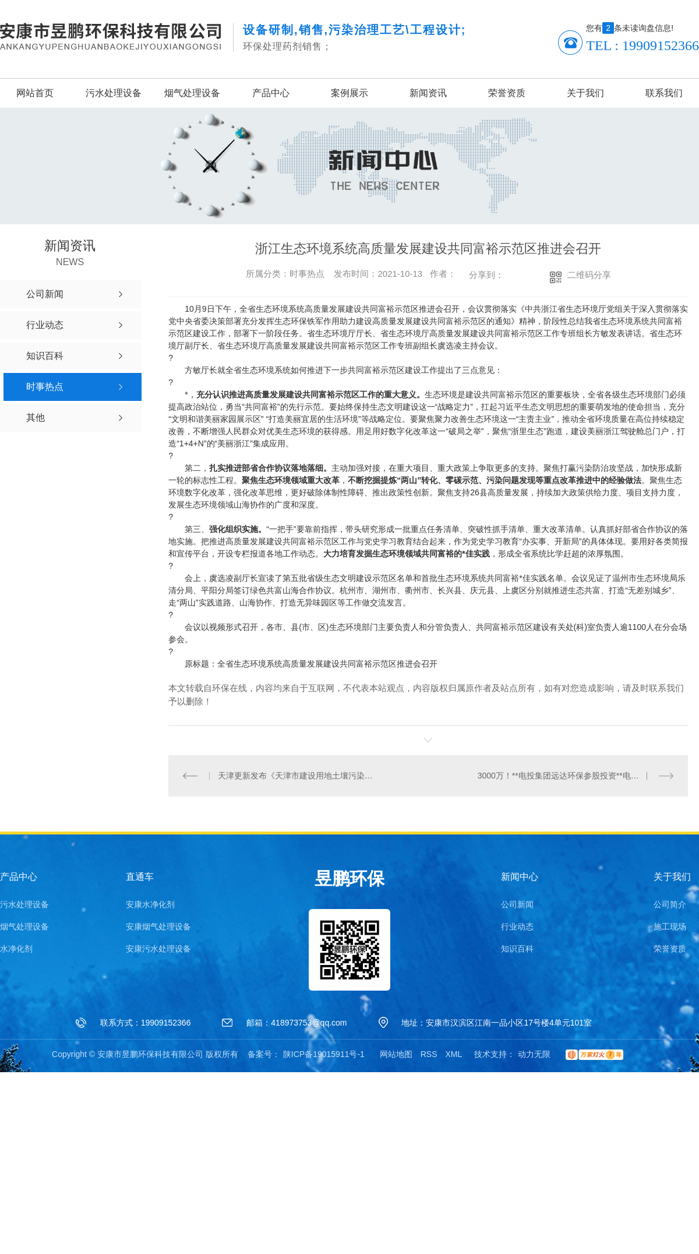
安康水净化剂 (150, 904)
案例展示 (349, 93)
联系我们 (664, 93)
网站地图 (396, 1054)
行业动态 (517, 926)
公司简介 (670, 904)
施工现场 (670, 926)
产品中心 (271, 93)
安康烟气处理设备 (158, 926)
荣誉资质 (506, 93)
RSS (429, 1054)
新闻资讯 (428, 93)
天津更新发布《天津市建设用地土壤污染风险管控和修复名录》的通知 (298, 775)
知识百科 (517, 948)
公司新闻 (517, 904)
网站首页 (35, 93)
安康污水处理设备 (158, 948)
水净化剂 (16, 948)
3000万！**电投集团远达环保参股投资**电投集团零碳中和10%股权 (576, 775)
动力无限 (534, 1054)
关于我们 (585, 93)
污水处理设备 (114, 93)
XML (453, 1054)
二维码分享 (589, 275)
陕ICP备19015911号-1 (324, 1054)
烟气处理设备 (192, 93)
